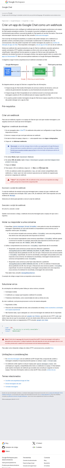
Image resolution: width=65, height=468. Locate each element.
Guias (32, 21)
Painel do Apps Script (28, 463)
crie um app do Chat (42, 45)
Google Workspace (15, 21)
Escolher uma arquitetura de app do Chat (17, 380)
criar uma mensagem (13, 359)
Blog (45, 460)
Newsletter (47, 463)
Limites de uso (51, 370)
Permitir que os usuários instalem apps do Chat (23, 150)
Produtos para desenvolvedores (10, 465)
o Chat (21, 130)
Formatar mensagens (11, 386)
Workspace (16, 2)
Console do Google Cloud (29, 465)
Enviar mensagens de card (13, 383)
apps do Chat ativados (8, 56)
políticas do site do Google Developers (17, 396)
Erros (51, 348)
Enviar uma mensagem (41, 35)
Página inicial (5, 21)
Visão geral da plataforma (9, 462)
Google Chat (7, 7)
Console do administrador (30, 460)
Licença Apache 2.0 (45, 394)
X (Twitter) (47, 465)
